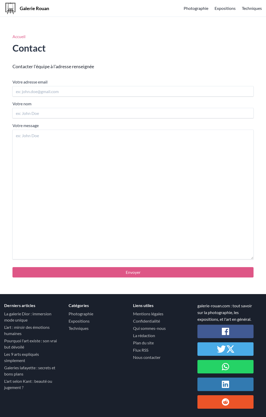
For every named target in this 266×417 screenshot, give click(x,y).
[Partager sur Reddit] (225, 402)
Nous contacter (147, 357)
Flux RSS (140, 350)
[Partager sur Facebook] (225, 331)
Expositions (225, 8)
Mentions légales (148, 313)
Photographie (196, 8)
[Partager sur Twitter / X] (225, 349)
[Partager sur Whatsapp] (225, 366)
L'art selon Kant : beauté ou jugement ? (28, 384)
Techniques (252, 8)
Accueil (18, 36)
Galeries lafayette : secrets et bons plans (29, 370)
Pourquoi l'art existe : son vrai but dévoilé (30, 343)
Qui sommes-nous (149, 328)
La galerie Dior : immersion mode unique (27, 316)
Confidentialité (146, 320)
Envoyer (133, 272)
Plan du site (143, 342)
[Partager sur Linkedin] (225, 384)
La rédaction (144, 335)
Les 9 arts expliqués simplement (21, 357)
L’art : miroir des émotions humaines (27, 330)
